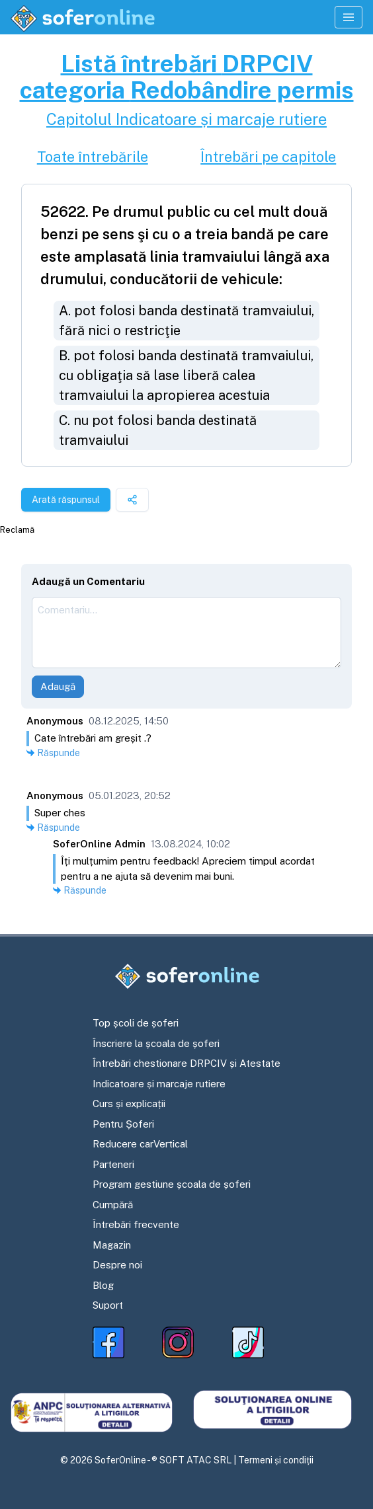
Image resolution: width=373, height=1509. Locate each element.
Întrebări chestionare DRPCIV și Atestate (186, 1063)
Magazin (112, 1245)
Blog (103, 1285)
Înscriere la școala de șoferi (156, 1043)
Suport (108, 1305)
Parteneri (113, 1164)
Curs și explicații (129, 1103)
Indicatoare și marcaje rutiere (159, 1083)
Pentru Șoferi (123, 1124)
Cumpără (113, 1204)
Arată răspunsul (66, 499)
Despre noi (117, 1264)
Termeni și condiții (275, 1460)
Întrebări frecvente (136, 1224)
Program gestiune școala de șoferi (172, 1184)
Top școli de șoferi (136, 1022)
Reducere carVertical (140, 1143)
